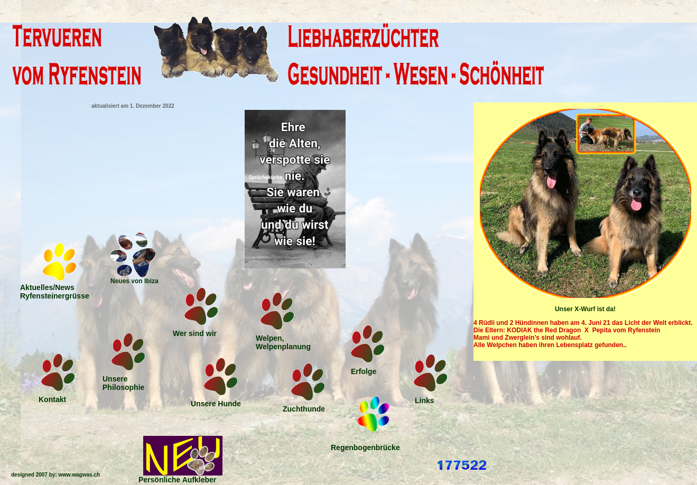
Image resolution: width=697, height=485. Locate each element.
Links (424, 400)
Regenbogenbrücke (365, 447)
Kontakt (52, 399)
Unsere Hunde (216, 403)
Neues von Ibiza (134, 281)
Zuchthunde (304, 409)
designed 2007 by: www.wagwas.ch (55, 475)
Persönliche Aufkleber (177, 479)
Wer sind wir (195, 333)
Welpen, (283, 342)
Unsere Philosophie (123, 383)
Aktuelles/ (54, 291)
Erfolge (363, 371)
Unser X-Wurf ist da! (585, 309)
